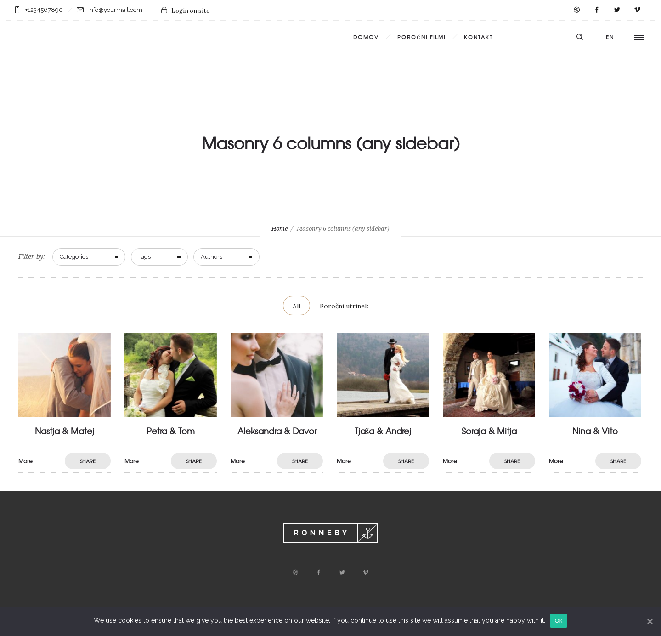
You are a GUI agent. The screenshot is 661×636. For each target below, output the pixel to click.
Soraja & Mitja (531, 437)
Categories (74, 256)
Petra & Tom (213, 437)
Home (279, 228)
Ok (558, 620)
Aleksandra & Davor (319, 437)
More (99, 476)
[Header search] (579, 37)
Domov (366, 36)
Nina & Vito (638, 437)
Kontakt (478, 36)
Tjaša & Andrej (425, 437)
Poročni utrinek (344, 306)
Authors (211, 256)
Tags (144, 256)
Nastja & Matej (107, 437)
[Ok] (649, 621)
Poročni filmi (421, 36)
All (296, 306)
